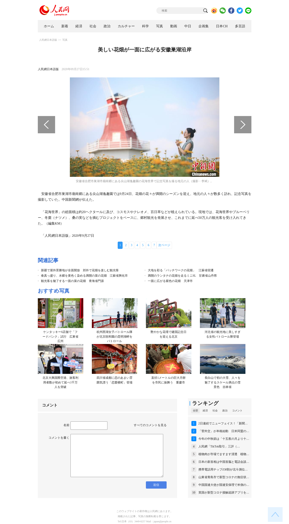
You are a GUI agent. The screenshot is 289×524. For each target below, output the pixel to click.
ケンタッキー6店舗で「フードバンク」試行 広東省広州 (60, 336)
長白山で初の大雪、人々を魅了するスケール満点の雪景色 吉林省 (223, 382)
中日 (187, 26)
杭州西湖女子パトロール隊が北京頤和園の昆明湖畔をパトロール (114, 336)
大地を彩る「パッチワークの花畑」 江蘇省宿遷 (181, 270)
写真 (159, 26)
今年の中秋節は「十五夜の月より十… (223, 438)
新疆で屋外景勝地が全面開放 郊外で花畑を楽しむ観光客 (80, 270)
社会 (92, 26)
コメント (237, 410)
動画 (173, 26)
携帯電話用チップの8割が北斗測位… (223, 469)
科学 (145, 26)
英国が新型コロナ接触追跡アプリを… (223, 492)
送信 (156, 484)
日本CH (221, 26)
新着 (64, 26)
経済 (78, 26)
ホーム (49, 26)
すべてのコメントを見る (150, 425)
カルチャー (126, 26)
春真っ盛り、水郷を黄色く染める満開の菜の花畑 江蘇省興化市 (84, 275)
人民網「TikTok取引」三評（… (219, 446)
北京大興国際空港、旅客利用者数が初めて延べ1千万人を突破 (60, 382)
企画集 (203, 26)
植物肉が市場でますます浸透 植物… (223, 454)
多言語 (240, 26)
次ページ (164, 245)
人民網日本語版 (48, 39)
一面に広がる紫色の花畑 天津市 (170, 281)
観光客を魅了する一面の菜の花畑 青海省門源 (72, 281)
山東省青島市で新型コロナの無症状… (223, 477)
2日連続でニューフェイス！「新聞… (223, 423)
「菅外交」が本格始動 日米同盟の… (223, 431)
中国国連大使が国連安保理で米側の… (223, 484)
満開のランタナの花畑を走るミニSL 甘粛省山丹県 (182, 275)
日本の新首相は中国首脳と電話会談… (223, 461)
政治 (107, 26)
